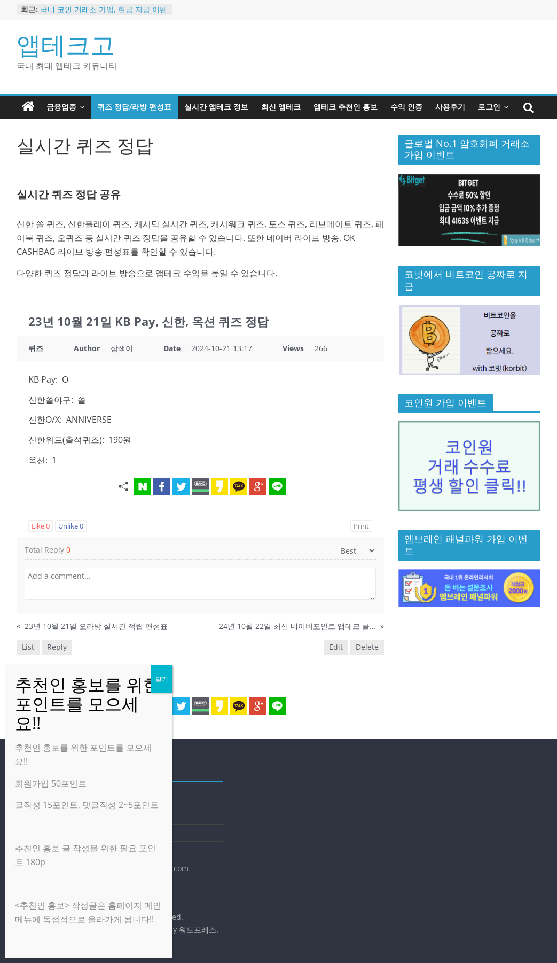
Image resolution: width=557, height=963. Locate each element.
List (28, 647)
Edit (336, 647)
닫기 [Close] (161, 679)
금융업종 (61, 107)
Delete (367, 647)
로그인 (489, 107)
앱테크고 (66, 44)
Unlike (70, 526)
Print (361, 526)
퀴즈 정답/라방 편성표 (134, 107)
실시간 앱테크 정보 (216, 107)
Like (41, 526)
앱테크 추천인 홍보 (345, 107)
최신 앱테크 (281, 107)
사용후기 (450, 107)
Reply (57, 647)
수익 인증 (406, 107)
